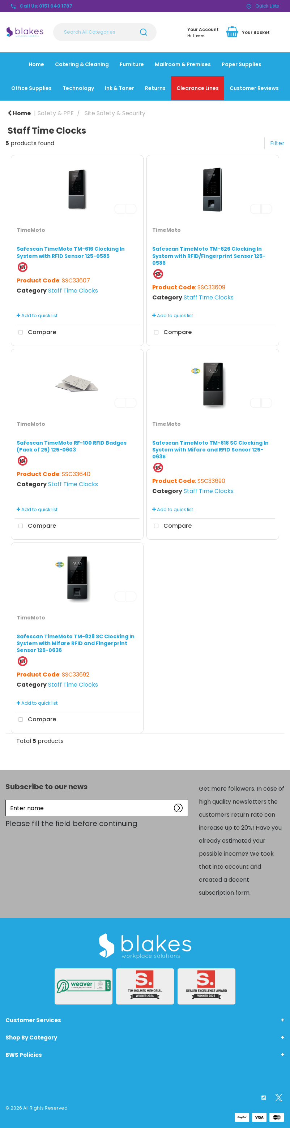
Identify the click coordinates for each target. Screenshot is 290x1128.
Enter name (7, 799)
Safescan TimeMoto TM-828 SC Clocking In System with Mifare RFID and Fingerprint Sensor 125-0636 (76, 643)
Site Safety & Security (115, 113)
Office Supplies (31, 88)
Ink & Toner (119, 88)
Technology (78, 88)
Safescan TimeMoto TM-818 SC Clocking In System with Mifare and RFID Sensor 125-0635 (210, 449)
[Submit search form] (144, 32)
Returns (155, 88)
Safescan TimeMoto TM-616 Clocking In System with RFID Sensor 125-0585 (71, 252)
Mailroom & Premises (183, 64)
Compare (35, 332)
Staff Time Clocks (73, 290)
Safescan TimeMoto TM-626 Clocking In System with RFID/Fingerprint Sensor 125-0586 (208, 255)
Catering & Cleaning (82, 64)
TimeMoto (31, 230)
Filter (277, 143)
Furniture (132, 64)
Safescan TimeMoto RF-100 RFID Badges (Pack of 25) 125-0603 (72, 446)
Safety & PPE (56, 113)
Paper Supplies (241, 64)
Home (36, 64)
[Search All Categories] (105, 32)
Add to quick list (37, 315)
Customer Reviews (254, 88)
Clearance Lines (197, 88)
